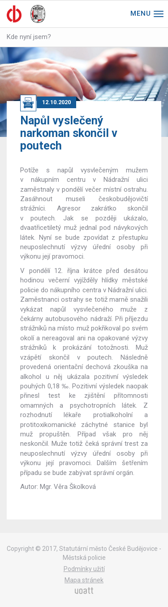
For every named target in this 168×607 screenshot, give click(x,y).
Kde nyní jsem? (29, 37)
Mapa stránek (84, 580)
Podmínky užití (84, 568)
